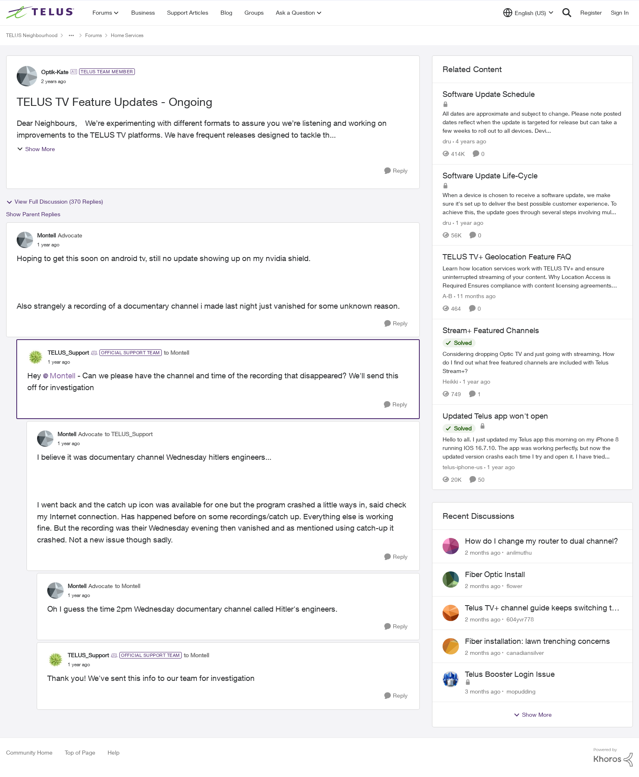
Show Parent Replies (33, 214)
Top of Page (80, 752)
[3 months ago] (482, 691)
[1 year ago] (468, 222)
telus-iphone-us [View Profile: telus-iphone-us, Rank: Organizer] (463, 466)
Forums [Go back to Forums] (93, 35)
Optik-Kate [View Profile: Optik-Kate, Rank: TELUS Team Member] (54, 71)
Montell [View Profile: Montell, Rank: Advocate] (46, 235)
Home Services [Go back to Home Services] (127, 35)
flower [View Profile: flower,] (514, 585)
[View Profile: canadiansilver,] (451, 646)
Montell (62, 375)
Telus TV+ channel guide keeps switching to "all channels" (540, 608)
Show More (36, 148)
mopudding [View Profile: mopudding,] (521, 691)
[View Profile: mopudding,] (451, 679)
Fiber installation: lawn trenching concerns (537, 641)
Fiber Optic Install (495, 574)
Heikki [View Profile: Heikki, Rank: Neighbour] (450, 381)
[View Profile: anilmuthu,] (451, 546)
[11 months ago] (475, 296)
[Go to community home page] (41, 12)
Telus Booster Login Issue (510, 673)
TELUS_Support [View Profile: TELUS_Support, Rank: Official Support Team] (68, 352)
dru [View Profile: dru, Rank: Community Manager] (447, 141)
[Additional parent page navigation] (71, 35)
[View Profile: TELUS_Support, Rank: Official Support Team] (35, 357)
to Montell (176, 352)
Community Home (29, 752)
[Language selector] (528, 12)
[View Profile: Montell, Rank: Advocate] (25, 240)
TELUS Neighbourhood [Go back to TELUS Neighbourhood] (31, 35)
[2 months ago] (482, 552)
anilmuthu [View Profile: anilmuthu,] (519, 552)
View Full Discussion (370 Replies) (54, 201)
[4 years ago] (469, 141)
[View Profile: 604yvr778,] (451, 613)
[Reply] (396, 170)
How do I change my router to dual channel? (541, 540)
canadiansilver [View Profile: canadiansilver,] (525, 652)
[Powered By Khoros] (613, 757)
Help (113, 752)
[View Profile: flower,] (451, 579)
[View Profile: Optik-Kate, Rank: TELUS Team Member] (27, 76)
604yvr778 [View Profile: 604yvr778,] (520, 619)
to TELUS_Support (128, 433)
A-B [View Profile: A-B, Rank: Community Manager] (447, 295)
